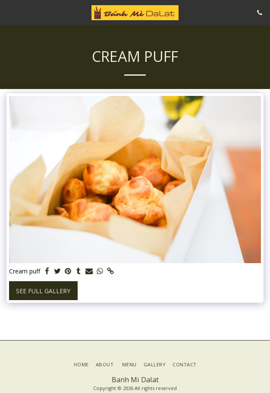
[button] (9, 12)
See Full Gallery (43, 291)
